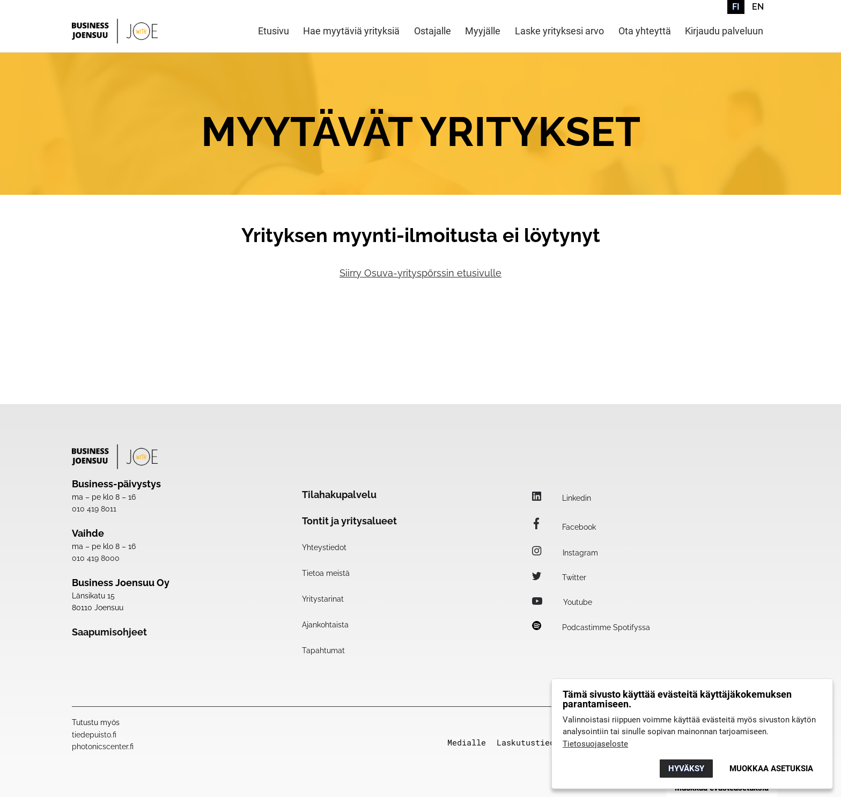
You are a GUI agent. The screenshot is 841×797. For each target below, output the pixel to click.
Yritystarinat (323, 599)
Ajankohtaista (325, 624)
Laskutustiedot (530, 742)
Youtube (562, 602)
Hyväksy (686, 768)
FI (735, 7)
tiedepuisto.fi (94, 734)
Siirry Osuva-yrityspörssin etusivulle (420, 273)
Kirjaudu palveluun (724, 31)
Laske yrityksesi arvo (559, 31)
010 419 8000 (96, 558)
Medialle (466, 742)
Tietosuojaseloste (595, 744)
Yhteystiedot (324, 547)
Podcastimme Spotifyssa (591, 627)
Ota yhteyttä (644, 31)
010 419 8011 (94, 508)
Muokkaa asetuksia (771, 768)
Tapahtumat (323, 650)
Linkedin (561, 498)
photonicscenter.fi (103, 746)
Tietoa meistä (326, 573)
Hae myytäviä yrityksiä (351, 31)
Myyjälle (482, 31)
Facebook (564, 527)
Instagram (565, 553)
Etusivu (273, 31)
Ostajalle (432, 31)
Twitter (559, 577)
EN (758, 7)
